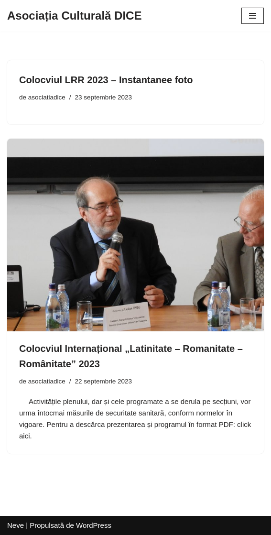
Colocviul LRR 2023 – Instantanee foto (106, 80)
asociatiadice (46, 97)
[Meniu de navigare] (252, 16)
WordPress (93, 525)
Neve (15, 525)
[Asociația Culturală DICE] (74, 16)
